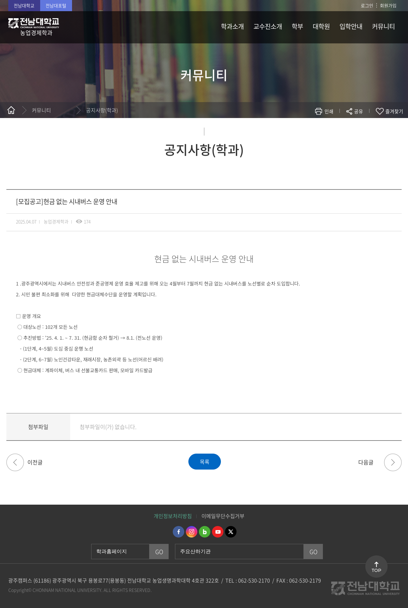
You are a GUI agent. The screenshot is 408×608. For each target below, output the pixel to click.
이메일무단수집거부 (222, 516)
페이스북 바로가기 (178, 532)
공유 (358, 111)
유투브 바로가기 (217, 532)
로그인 (367, 5)
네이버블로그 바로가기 (204, 532)
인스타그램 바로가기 (191, 532)
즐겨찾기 (394, 111)
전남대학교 (24, 5)
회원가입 (388, 5)
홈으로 (11, 110)
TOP (376, 570)
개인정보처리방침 (173, 516)
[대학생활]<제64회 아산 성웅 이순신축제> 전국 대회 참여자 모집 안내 (15, 462)
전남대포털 (56, 5)
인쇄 (328, 111)
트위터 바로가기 (231, 532)
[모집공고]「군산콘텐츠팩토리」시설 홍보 (393, 462)
